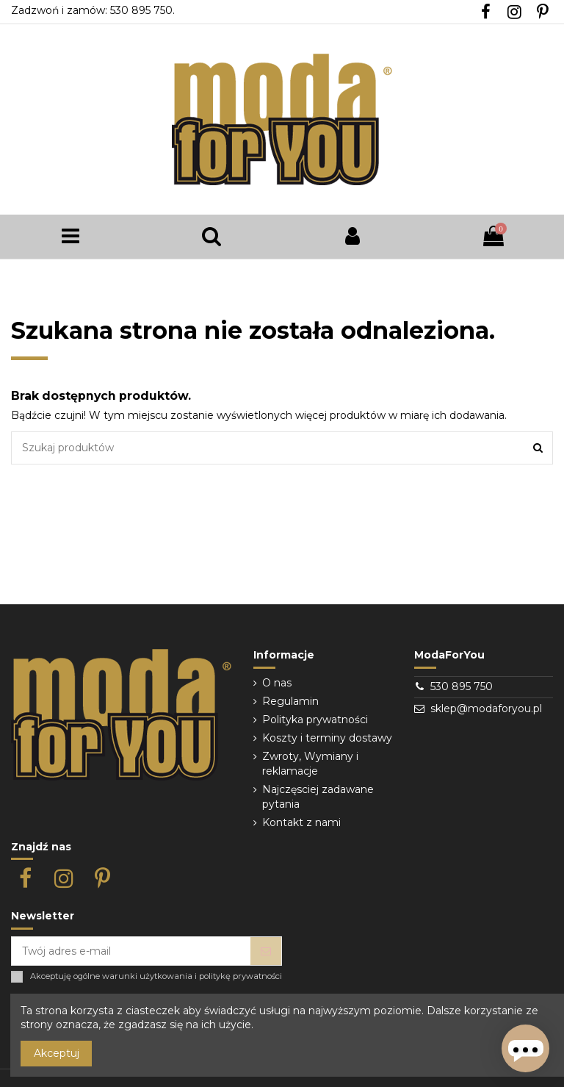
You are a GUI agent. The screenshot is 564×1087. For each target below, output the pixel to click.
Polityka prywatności (315, 719)
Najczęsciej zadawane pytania (318, 797)
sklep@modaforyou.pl (486, 708)
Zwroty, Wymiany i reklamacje (310, 764)
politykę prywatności (240, 976)
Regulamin (290, 701)
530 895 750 (461, 686)
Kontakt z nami (301, 822)
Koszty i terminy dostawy (327, 738)
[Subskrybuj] (265, 951)
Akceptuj (56, 1053)
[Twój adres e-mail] (131, 951)
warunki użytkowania (147, 976)
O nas (277, 682)
